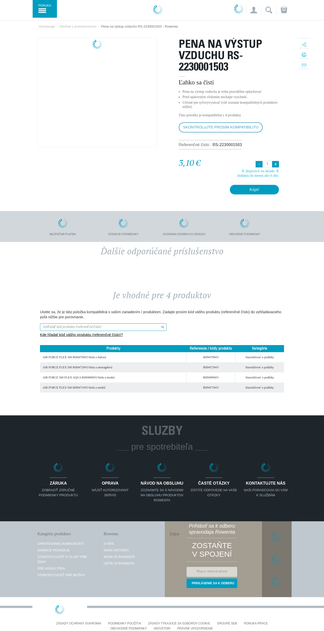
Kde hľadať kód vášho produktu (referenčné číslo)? (81, 335)
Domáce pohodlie (53, 550)
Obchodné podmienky (128, 628)
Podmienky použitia (124, 623)
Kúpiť (254, 189)
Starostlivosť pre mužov (61, 575)
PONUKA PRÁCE (256, 623)
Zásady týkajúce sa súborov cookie (179, 623)
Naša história (116, 550)
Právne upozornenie (195, 628)
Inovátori (162, 628)
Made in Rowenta (119, 557)
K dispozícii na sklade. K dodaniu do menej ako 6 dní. (258, 173)
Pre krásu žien (51, 568)
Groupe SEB (227, 623)
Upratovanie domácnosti (60, 544)
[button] (253, 10)
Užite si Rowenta (119, 563)
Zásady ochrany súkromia (78, 623)
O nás (109, 544)
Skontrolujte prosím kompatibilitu (220, 127)
